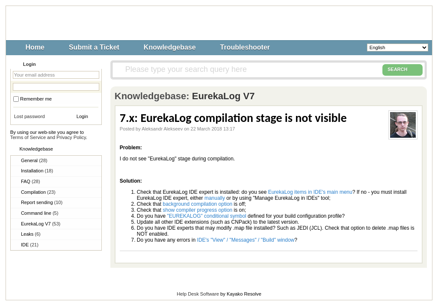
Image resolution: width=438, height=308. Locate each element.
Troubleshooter (245, 47)
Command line (39, 213)
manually (214, 198)
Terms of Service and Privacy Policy (48, 137)
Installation (37, 170)
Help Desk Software (198, 293)
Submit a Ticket (94, 47)
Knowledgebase (170, 47)
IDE (29, 244)
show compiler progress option (198, 210)
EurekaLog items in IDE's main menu (310, 192)
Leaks (31, 234)
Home (35, 47)
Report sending (41, 202)
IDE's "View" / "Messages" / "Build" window (246, 240)
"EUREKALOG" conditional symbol (206, 216)
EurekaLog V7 (40, 223)
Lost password (29, 116)
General (34, 160)
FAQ (30, 181)
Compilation (38, 192)
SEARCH (402, 70)
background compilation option (198, 204)
